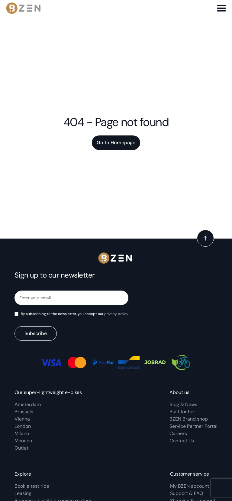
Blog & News (183, 404)
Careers (178, 433)
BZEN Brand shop (188, 419)
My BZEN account (189, 486)
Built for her (182, 411)
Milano (21, 433)
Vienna (22, 419)
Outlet (21, 448)
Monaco (23, 441)
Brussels (23, 411)
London (22, 426)
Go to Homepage (116, 142)
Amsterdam (27, 404)
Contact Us (181, 441)
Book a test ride (31, 486)
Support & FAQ (186, 493)
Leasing (22, 493)
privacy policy (116, 313)
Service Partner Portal (193, 426)
